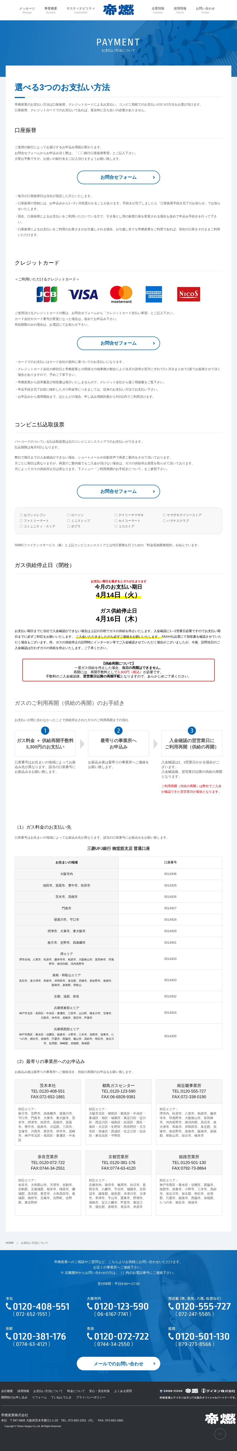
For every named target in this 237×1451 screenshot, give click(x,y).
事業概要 (50, 10)
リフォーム (39, 1397)
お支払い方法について (48, 1391)
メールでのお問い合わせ (118, 1363)
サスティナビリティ (81, 10)
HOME (10, 1242)
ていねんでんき (61, 1397)
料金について (76, 1391)
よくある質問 (123, 1391)
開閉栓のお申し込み (14, 1397)
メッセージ (27, 10)
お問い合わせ (205, 10)
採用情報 (180, 10)
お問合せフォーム (118, 177)
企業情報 (158, 10)
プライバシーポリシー (90, 1397)
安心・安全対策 (99, 1391)
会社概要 (7, 1391)
